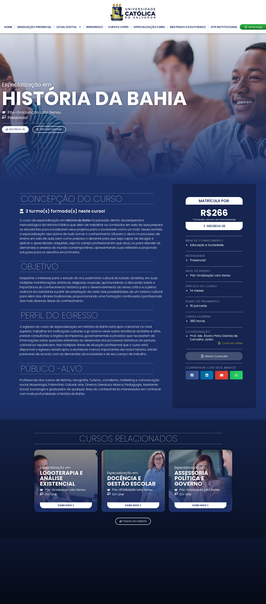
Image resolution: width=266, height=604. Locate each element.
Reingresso (94, 27)
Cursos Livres (118, 27)
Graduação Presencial (34, 27)
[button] (192, 375)
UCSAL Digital (68, 27)
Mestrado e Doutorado (188, 27)
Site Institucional (224, 27)
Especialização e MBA (149, 27)
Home (8, 27)
